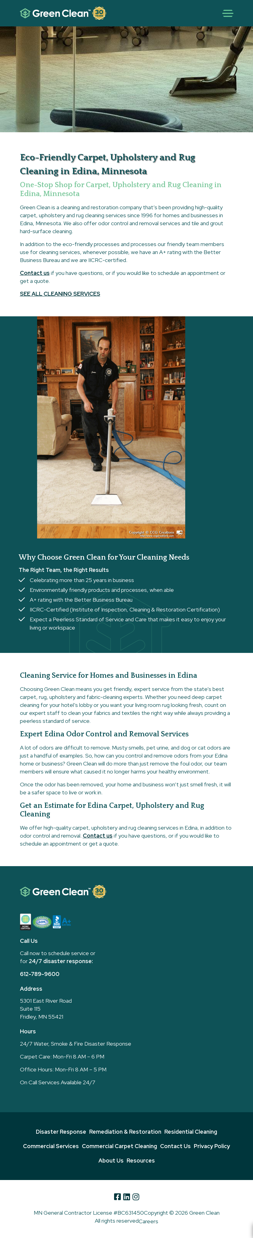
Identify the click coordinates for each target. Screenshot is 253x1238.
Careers (148, 1221)
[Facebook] (117, 1196)
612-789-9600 (39, 974)
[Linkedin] (126, 1196)
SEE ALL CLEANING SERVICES (60, 293)
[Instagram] (135, 1196)
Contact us (35, 272)
